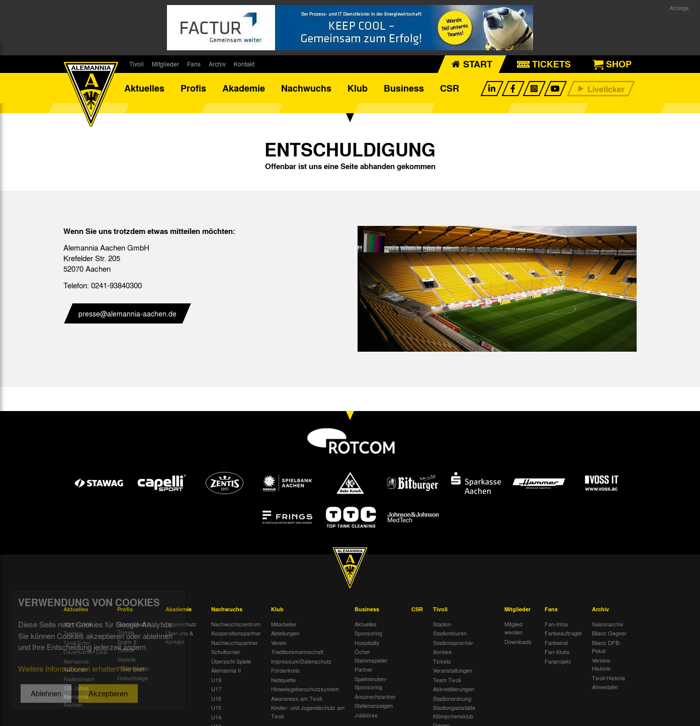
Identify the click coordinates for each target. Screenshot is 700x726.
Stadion (442, 624)
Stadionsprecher (453, 642)
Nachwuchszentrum (235, 624)
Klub (357, 88)
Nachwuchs (306, 88)
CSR (449, 88)
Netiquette (283, 680)
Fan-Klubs (557, 652)
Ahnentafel (605, 687)
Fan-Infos (556, 624)
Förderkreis (285, 670)
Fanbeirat (556, 642)
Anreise (442, 652)
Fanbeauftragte (563, 633)
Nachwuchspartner (234, 642)
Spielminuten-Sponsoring (371, 683)
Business (404, 88)
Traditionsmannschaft (297, 652)
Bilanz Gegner (609, 633)
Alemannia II (226, 670)
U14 (216, 717)
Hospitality (367, 642)
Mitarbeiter (284, 624)
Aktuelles (144, 88)
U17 (216, 689)
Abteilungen (285, 633)
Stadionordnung (452, 698)
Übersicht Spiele (231, 661)
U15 (216, 707)
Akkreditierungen (453, 689)
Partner (364, 669)
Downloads (518, 641)
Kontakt (244, 63)
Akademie (243, 88)
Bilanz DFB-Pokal (606, 646)
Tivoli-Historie (608, 678)
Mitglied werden (513, 628)
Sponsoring (368, 633)
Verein (278, 642)
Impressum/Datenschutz (301, 661)
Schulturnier (225, 652)
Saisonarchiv (608, 624)
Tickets (442, 661)
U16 (216, 698)
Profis (193, 88)
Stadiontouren (450, 633)
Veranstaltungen (452, 670)
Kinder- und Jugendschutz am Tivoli (307, 711)
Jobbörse (366, 715)
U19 (216, 680)
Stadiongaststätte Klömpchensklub (454, 711)
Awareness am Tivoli (296, 698)
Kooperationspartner (236, 633)
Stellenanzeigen (374, 705)
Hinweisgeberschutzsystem (305, 689)
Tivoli (136, 63)
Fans (194, 63)
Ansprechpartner (375, 696)
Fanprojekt (558, 661)
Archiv (217, 63)
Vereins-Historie (602, 664)
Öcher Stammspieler (371, 656)
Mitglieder (165, 63)
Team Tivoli (447, 680)
